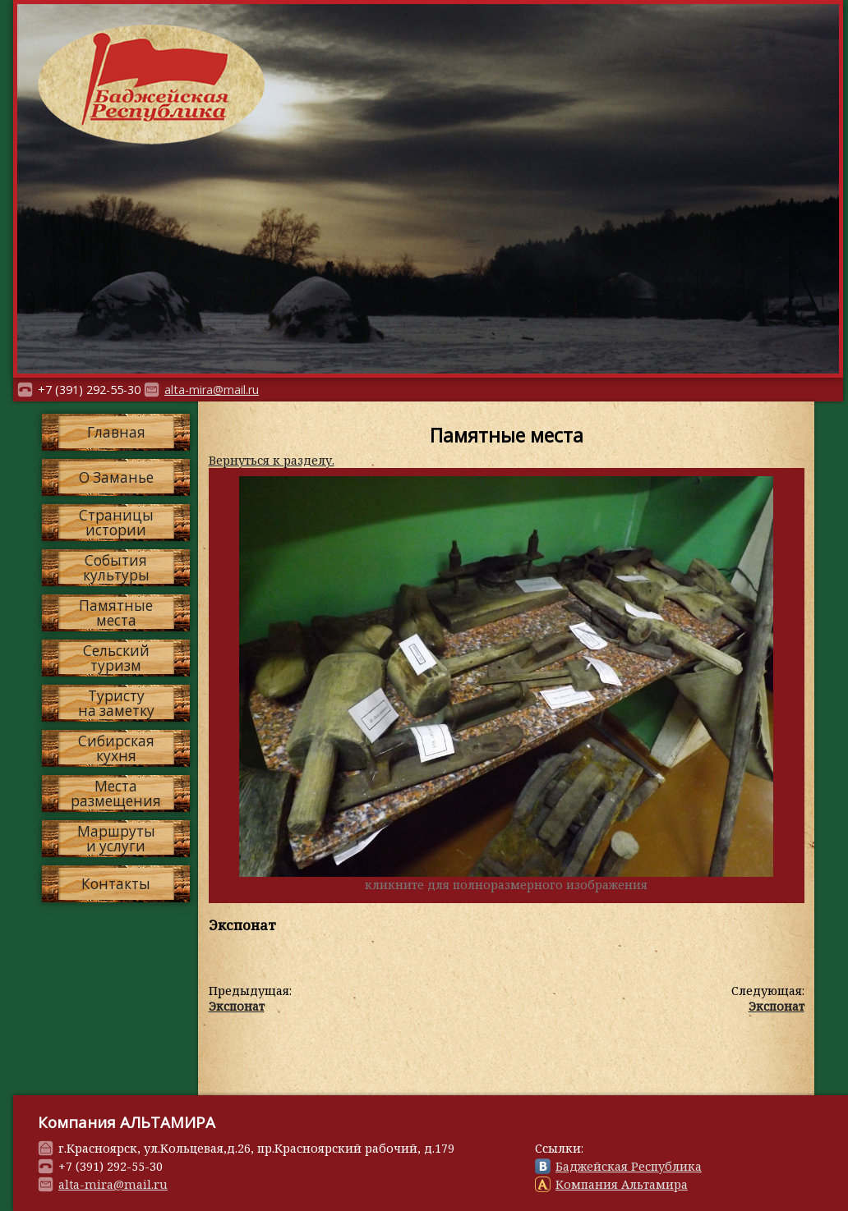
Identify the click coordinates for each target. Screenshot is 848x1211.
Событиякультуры (116, 567)
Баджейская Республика (628, 1166)
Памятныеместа (116, 612)
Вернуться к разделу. (271, 460)
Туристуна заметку (116, 702)
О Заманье (116, 477)
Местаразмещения (116, 793)
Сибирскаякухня (116, 748)
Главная (116, 432)
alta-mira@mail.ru (211, 389)
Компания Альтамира (621, 1184)
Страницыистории (116, 522)
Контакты (115, 883)
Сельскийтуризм (116, 657)
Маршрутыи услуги (116, 838)
